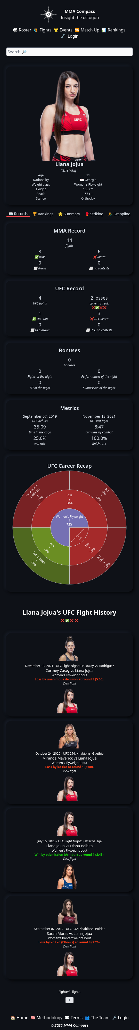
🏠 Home (19, 1017)
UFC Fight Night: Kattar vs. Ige (80, 841)
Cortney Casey (58, 670)
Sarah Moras (57, 933)
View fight (69, 683)
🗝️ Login (69, 36)
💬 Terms (73, 1017)
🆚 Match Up (87, 30)
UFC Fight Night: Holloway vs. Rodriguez (85, 666)
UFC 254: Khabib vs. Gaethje (83, 753)
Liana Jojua (84, 670)
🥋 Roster (22, 30)
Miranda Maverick (57, 758)
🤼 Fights (43, 30)
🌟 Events (62, 30)
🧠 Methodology (46, 1017)
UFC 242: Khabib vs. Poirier (85, 929)
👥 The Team (97, 1017)
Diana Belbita (81, 845)
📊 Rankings (113, 30)
